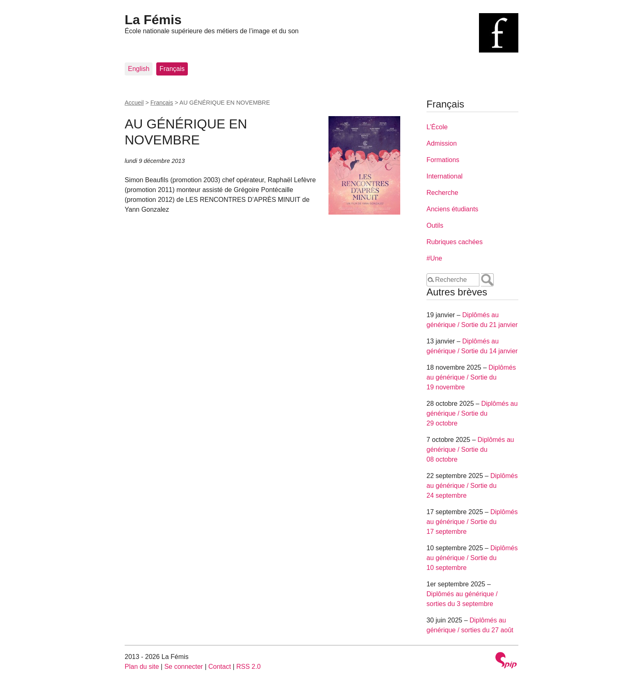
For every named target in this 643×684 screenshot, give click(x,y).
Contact (219, 666)
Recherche (442, 192)
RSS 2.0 (248, 666)
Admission (441, 143)
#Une (434, 258)
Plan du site (142, 666)
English (138, 68)
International (444, 176)
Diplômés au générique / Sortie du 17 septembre (472, 521)
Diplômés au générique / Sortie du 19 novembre (471, 377)
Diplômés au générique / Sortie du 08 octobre (470, 449)
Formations (442, 159)
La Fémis (153, 19)
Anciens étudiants (452, 209)
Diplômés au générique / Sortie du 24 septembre (472, 485)
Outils (434, 225)
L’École (437, 127)
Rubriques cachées (454, 241)
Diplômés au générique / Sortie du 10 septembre (472, 557)
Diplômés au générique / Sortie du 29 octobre (472, 413)
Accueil (134, 102)
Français (172, 68)
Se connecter (183, 666)
